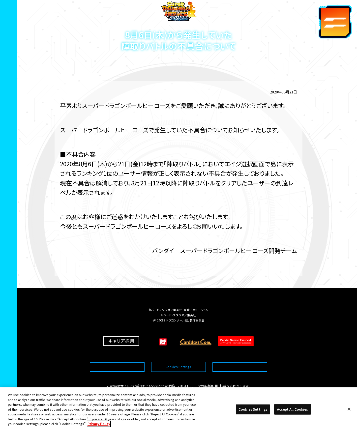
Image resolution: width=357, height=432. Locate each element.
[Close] (349, 412)
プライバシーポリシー (240, 354)
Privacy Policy (99, 427)
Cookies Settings (178, 354)
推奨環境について (117, 354)
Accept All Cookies (292, 413)
